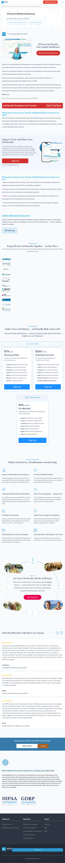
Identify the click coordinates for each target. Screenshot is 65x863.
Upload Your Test (50, 2)
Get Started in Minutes (48, 53)
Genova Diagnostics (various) (17, 22)
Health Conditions (28, 838)
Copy (43, 746)
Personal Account (7, 824)
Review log (10, 230)
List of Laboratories (29, 834)
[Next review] (61, 632)
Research (4, 6)
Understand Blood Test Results (32, 831)
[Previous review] (57, 632)
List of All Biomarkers (29, 828)
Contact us (37, 850)
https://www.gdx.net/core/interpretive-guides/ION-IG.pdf (20, 98)
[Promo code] (27, 746)
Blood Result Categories (30, 824)
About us (47, 824)
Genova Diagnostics (36, 22)
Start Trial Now (54, 105)
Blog (45, 831)
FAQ (45, 828)
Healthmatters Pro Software (10, 828)
